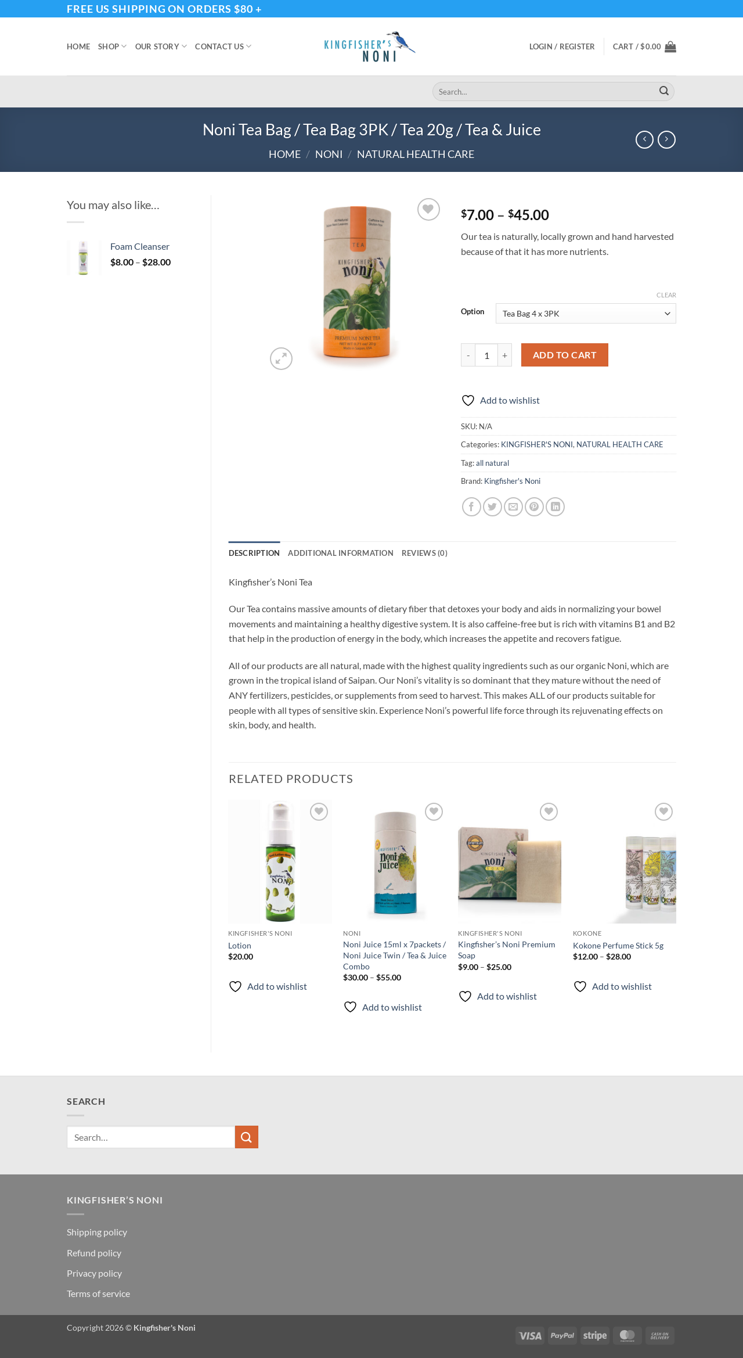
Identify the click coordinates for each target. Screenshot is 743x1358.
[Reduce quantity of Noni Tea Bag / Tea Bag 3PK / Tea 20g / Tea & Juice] (468, 355)
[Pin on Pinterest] (534, 506)
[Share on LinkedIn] (555, 506)
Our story (161, 46)
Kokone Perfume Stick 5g (618, 945)
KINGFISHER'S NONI (537, 444)
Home (78, 46)
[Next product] (645, 140)
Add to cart (565, 355)
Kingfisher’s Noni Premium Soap (507, 949)
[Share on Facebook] (471, 506)
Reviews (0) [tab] (425, 553)
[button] (562, 46)
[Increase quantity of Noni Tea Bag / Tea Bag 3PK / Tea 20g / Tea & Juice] (505, 355)
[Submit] (664, 92)
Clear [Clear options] (666, 295)
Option (472, 312)
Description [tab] (254, 553)
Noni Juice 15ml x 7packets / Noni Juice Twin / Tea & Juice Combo (394, 955)
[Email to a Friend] (513, 506)
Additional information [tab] (341, 553)
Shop (112, 46)
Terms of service (98, 1293)
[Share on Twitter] (492, 506)
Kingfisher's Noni (512, 481)
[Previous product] (667, 140)
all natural (492, 463)
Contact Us (223, 46)
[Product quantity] (486, 355)
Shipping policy (97, 1231)
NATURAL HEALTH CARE (415, 154)
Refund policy (94, 1252)
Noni (329, 154)
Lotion (239, 945)
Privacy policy (94, 1272)
